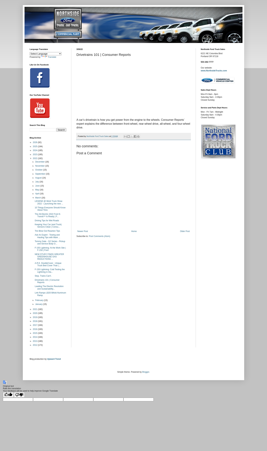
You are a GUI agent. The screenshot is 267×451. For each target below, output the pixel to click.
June (37, 186)
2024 (35, 150)
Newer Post (82, 231)
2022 (35, 158)
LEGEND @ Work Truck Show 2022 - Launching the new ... (49, 202)
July (37, 182)
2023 (35, 154)
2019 (35, 317)
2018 (35, 321)
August (38, 178)
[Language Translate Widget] (45, 53)
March (38, 198)
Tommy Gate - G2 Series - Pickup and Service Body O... (50, 242)
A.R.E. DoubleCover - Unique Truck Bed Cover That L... (48, 264)
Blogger (145, 372)
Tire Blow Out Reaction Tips (47, 231)
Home (134, 231)
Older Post (185, 231)
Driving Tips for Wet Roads (47, 220)
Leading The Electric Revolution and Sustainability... (49, 287)
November (40, 166)
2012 (35, 345)
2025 (35, 146)
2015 (35, 333)
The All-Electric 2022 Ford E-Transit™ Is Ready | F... (48, 215)
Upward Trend (54, 359)
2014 (35, 337)
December (40, 162)
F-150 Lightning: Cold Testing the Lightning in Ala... (50, 270)
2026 (35, 142)
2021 (35, 309)
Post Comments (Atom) (99, 236)
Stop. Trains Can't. (43, 276)
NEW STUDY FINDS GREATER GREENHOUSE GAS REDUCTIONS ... (49, 256)
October (39, 170)
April (37, 193)
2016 (35, 329)
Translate (48, 57)
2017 (35, 325)
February (39, 300)
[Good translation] (8, 395)
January (39, 304)
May (37, 190)
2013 (35, 341)
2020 (35, 313)
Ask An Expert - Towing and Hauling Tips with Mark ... (47, 236)
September (40, 174)
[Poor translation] (19, 395)
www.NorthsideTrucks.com (214, 70)
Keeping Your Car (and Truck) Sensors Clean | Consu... (48, 225)
